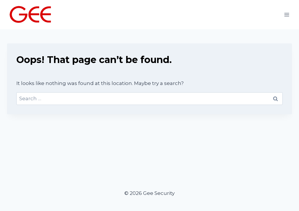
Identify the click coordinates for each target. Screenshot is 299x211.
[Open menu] (286, 14)
